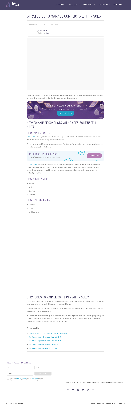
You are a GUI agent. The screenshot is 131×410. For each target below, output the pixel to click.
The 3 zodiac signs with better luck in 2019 (43, 348)
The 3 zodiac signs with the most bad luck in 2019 (45, 341)
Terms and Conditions (111, 403)
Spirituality (88, 5)
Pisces (42, 24)
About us (93, 403)
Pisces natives (31, 137)
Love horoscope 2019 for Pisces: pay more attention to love (48, 333)
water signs (33, 165)
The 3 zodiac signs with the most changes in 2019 (45, 337)
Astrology (33, 24)
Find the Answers (65, 113)
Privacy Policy (100, 403)
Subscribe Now (94, 156)
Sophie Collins (42, 31)
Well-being (73, 5)
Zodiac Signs (53, 24)
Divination (117, 5)
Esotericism (103, 5)
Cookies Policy (121, 403)
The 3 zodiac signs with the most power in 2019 (44, 345)
